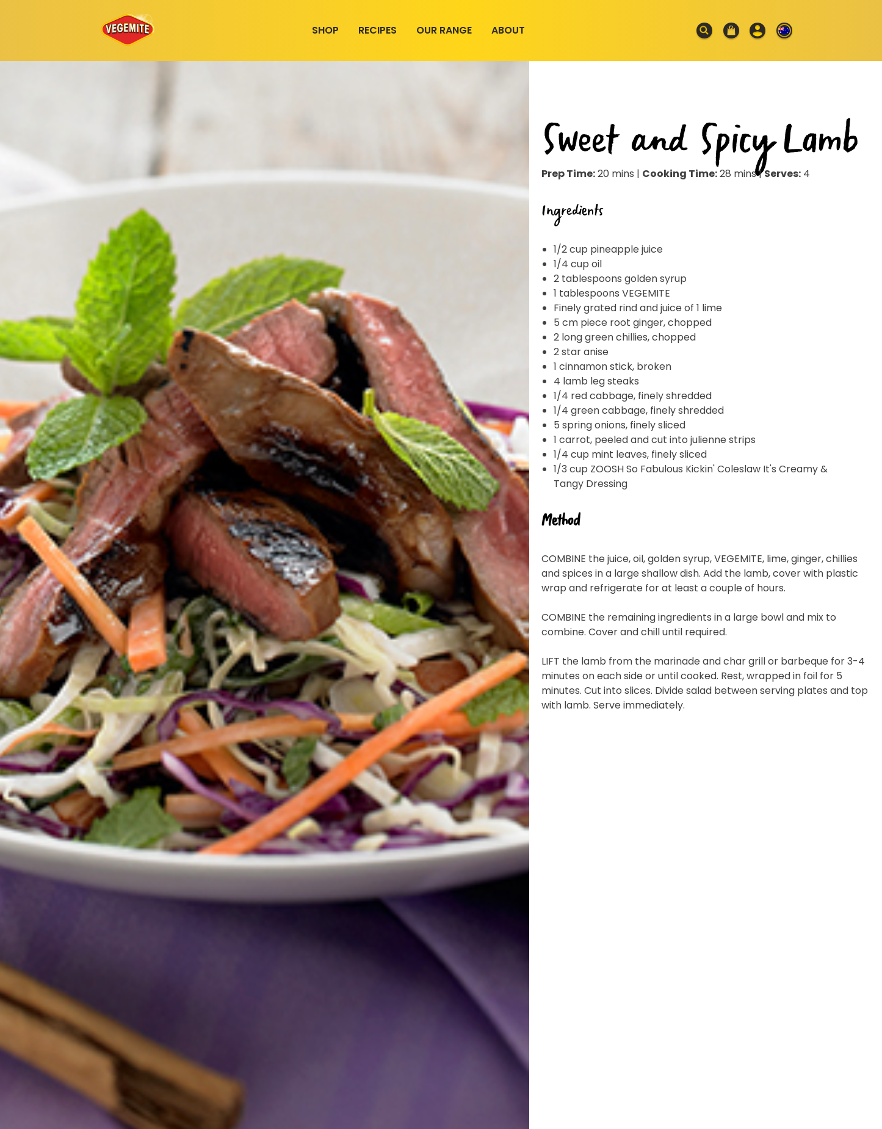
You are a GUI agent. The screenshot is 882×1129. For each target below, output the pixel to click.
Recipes (377, 30)
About (508, 30)
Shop (325, 30)
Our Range (444, 30)
